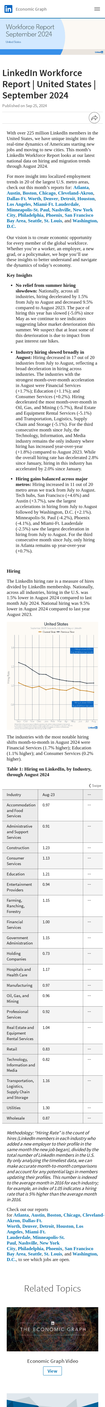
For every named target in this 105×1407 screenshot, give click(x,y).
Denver (50, 198)
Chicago (47, 193)
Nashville (61, 210)
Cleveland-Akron (75, 193)
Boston (30, 193)
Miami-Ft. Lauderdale (56, 204)
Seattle (35, 220)
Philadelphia (31, 215)
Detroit (67, 198)
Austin (13, 193)
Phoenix (54, 215)
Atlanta (81, 187)
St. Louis (53, 220)
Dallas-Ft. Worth (24, 198)
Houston (85, 198)
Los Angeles (19, 204)
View (52, 1371)
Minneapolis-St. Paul (28, 210)
